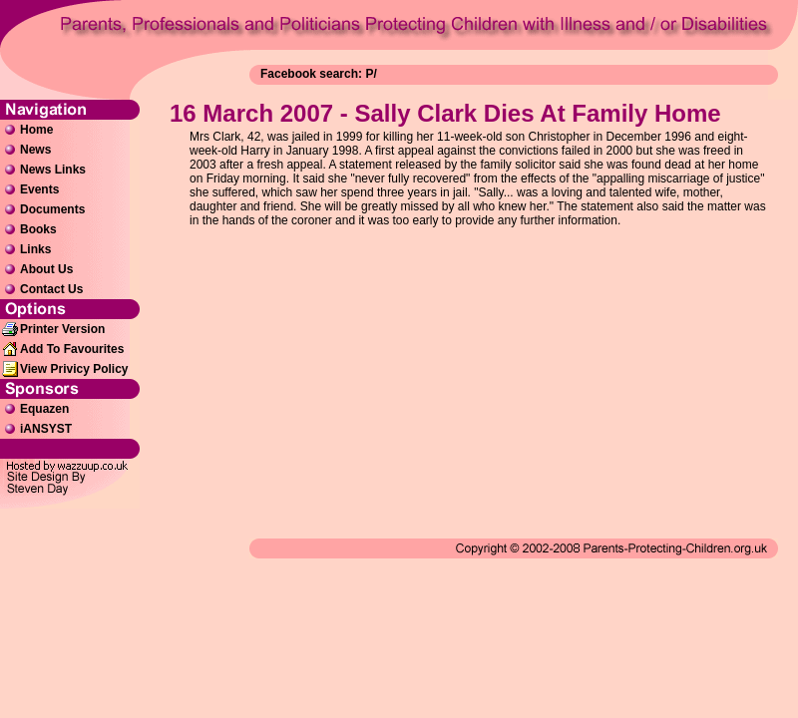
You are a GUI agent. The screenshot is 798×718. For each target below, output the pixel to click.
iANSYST (46, 429)
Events (39, 189)
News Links (53, 170)
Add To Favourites (72, 349)
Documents (52, 209)
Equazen (44, 409)
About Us (46, 269)
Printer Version (62, 329)
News (35, 150)
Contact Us (51, 289)
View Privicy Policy (74, 369)
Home (36, 130)
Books (38, 229)
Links (35, 249)
